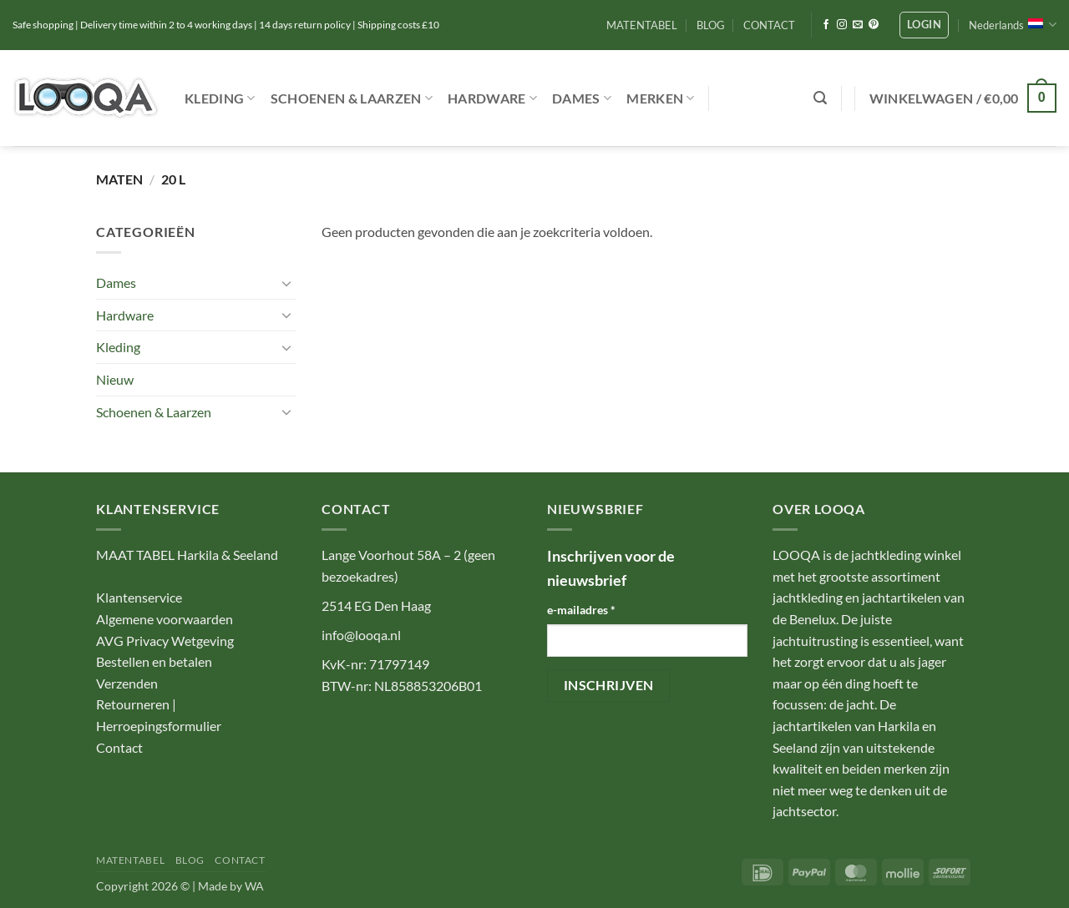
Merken (660, 98)
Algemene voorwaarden (164, 619)
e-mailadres (581, 610)
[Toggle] (286, 283)
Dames (581, 98)
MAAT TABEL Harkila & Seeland (187, 554)
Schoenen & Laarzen (352, 98)
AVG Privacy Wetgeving (165, 640)
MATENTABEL (641, 25)
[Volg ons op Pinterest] (874, 25)
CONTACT (769, 25)
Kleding (220, 98)
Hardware (492, 98)
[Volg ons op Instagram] (842, 25)
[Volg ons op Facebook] (826, 25)
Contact (119, 747)
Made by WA (231, 886)
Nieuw (115, 379)
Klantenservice (139, 597)
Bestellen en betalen (154, 661)
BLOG (711, 25)
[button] (924, 25)
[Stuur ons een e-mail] (858, 25)
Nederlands (1012, 25)
